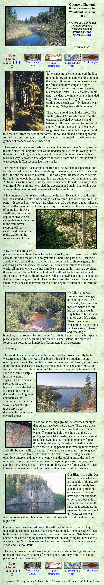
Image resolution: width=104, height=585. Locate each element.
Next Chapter (91, 62)
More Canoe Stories (33, 64)
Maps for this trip (72, 64)
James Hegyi (84, 34)
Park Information (53, 64)
